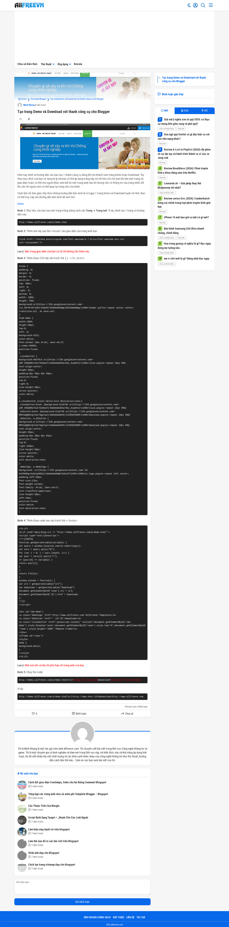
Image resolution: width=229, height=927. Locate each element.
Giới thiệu (118, 916)
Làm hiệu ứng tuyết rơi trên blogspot (49, 828)
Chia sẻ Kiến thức (27, 64)
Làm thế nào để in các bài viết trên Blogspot (53, 840)
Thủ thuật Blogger (38, 99)
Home (22, 99)
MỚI (164, 110)
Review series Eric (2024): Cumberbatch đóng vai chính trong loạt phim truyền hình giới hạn (184, 202)
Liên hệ (130, 916)
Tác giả (140, 916)
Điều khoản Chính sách (97, 916)
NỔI (205, 110)
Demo (20, 203)
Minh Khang (26, 105)
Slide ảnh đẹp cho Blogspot (43, 852)
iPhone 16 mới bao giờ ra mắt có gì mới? (186, 217)
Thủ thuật (46, 64)
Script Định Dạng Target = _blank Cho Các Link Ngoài (58, 816)
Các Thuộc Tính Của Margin (43, 804)
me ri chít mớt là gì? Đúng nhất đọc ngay (186, 258)
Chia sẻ (127, 712)
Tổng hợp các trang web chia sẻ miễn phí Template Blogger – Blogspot (68, 793)
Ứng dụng (62, 64)
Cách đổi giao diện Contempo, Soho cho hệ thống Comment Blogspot (67, 781)
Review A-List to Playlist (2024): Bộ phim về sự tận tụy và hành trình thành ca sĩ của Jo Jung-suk (184, 153)
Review (78, 64)
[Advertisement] (114, 35)
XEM (184, 110)
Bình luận (79, 712)
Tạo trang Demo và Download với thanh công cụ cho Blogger (77, 99)
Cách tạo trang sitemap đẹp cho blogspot (51, 863)
